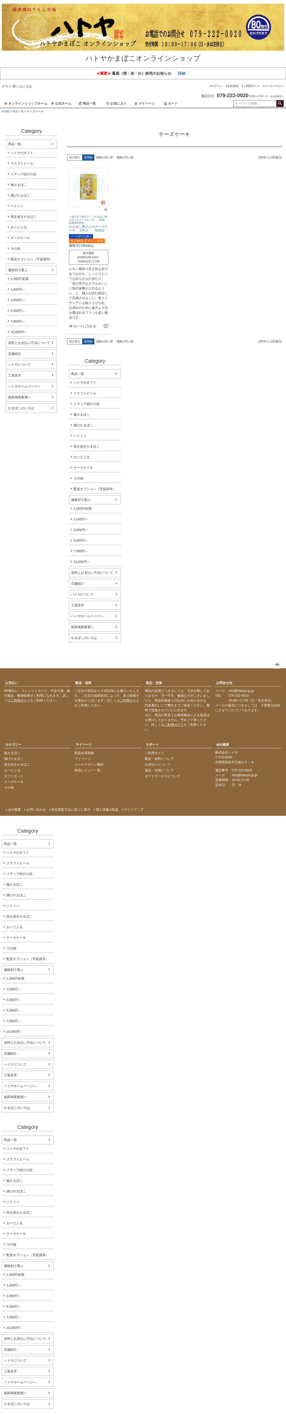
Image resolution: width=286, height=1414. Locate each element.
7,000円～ (18, 321)
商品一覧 (87, 103)
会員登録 (232, 86)
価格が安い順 (125, 157)
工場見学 (14, 375)
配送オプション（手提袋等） (32, 259)
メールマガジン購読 (89, 764)
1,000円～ (18, 289)
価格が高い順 (104, 157)
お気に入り (116, 103)
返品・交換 (154, 683)
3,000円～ (18, 300)
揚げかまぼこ (20, 195)
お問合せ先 (224, 683)
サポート (152, 744)
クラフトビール (22, 163)
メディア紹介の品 (24, 174)
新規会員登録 (84, 753)
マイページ (144, 103)
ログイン (216, 86)
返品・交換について (159, 770)
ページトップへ (277, 665)
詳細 (181, 73)
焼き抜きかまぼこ (24, 216)
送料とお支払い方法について (29, 343)
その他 (15, 248)
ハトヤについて (19, 364)
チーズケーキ (20, 238)
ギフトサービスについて (162, 776)
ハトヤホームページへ (24, 386)
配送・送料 (83, 683)
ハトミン (17, 206)
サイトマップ (133, 809)
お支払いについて (158, 764)
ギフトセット (14, 776)
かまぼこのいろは (21, 408)
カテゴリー (13, 744)
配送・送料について (159, 759)
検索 (279, 103)
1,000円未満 (19, 279)
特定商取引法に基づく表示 (70, 809)
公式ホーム (61, 103)
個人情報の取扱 (107, 809)
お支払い (11, 683)
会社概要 (222, 744)
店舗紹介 (14, 354)
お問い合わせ (36, 809)
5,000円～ (18, 311)
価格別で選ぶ (18, 270)
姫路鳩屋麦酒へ (19, 397)
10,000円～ (19, 332)
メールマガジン (274, 86)
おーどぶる (19, 227)
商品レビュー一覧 (87, 770)
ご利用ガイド (251, 86)
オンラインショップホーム (25, 103)
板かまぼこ (19, 185)
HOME (5, 111)
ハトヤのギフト (22, 153)
